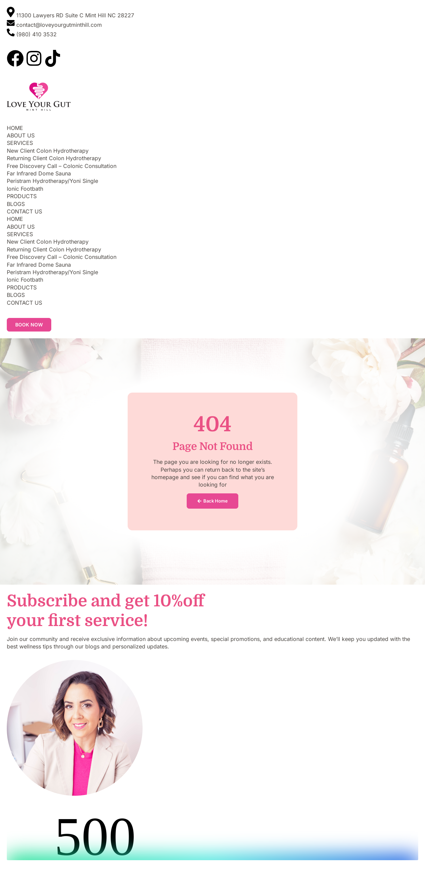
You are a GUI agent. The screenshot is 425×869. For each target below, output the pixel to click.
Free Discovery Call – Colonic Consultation (61, 166)
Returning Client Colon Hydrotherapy (54, 158)
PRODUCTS (22, 196)
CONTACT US (24, 211)
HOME (15, 128)
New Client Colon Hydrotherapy (48, 150)
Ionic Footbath (25, 188)
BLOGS (16, 204)
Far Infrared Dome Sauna (39, 173)
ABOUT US (21, 135)
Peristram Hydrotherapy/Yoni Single (52, 180)
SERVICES (20, 142)
